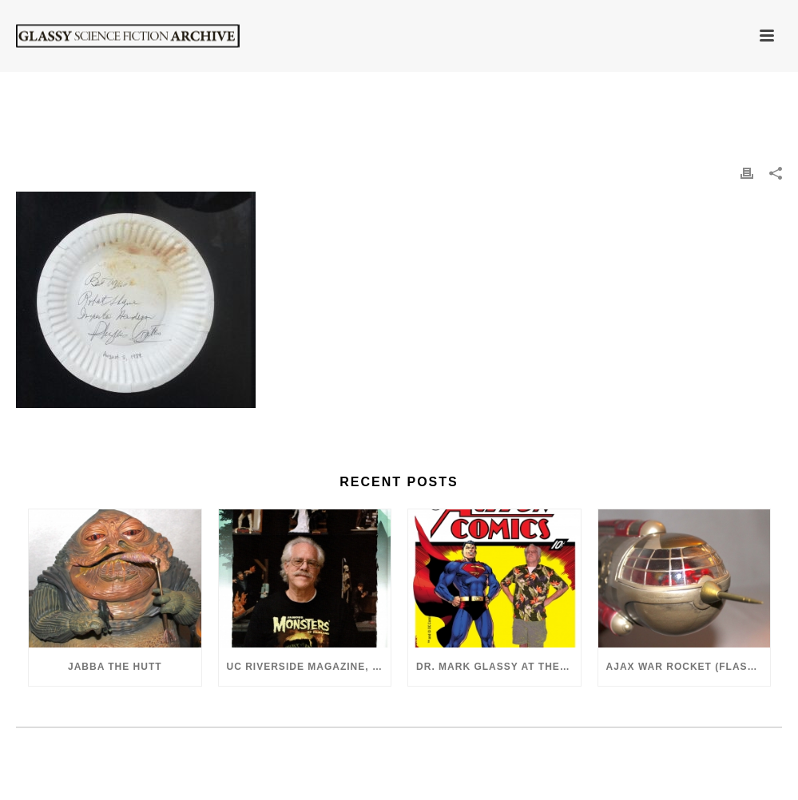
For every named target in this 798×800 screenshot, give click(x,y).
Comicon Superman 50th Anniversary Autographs (641, 96)
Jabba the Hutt (115, 666)
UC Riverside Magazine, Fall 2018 (309, 666)
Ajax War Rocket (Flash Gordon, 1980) (688, 666)
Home (485, 96)
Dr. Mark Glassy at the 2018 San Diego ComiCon (498, 666)
